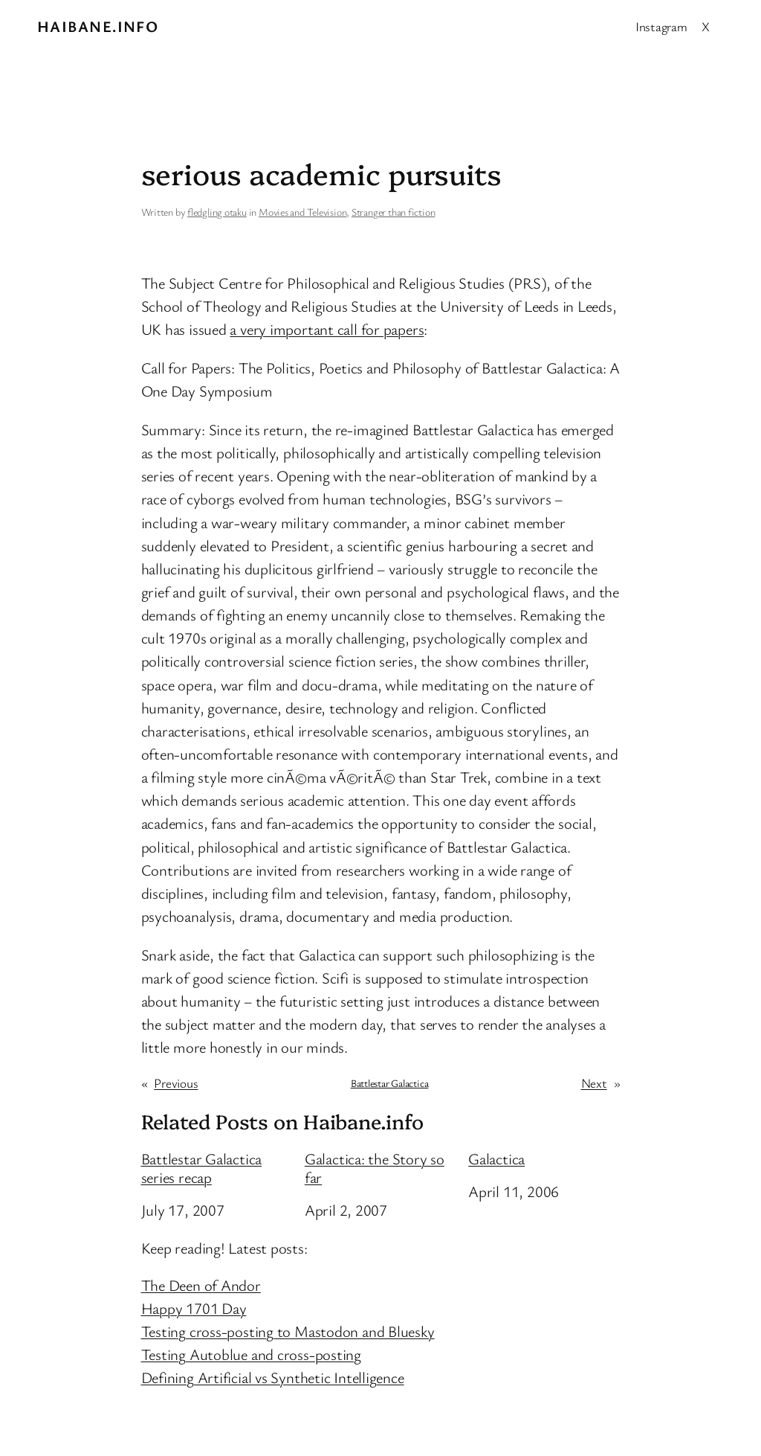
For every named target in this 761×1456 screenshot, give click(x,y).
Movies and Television (302, 212)
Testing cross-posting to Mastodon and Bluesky (288, 1331)
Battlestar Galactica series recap (201, 1168)
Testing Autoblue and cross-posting (251, 1354)
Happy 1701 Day (194, 1308)
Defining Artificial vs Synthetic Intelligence (272, 1377)
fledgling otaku (217, 212)
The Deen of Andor (201, 1284)
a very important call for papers (327, 328)
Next (594, 1082)
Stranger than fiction (393, 212)
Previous (176, 1082)
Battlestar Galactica (390, 1083)
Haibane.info (97, 26)
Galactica (496, 1158)
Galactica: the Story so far (374, 1168)
